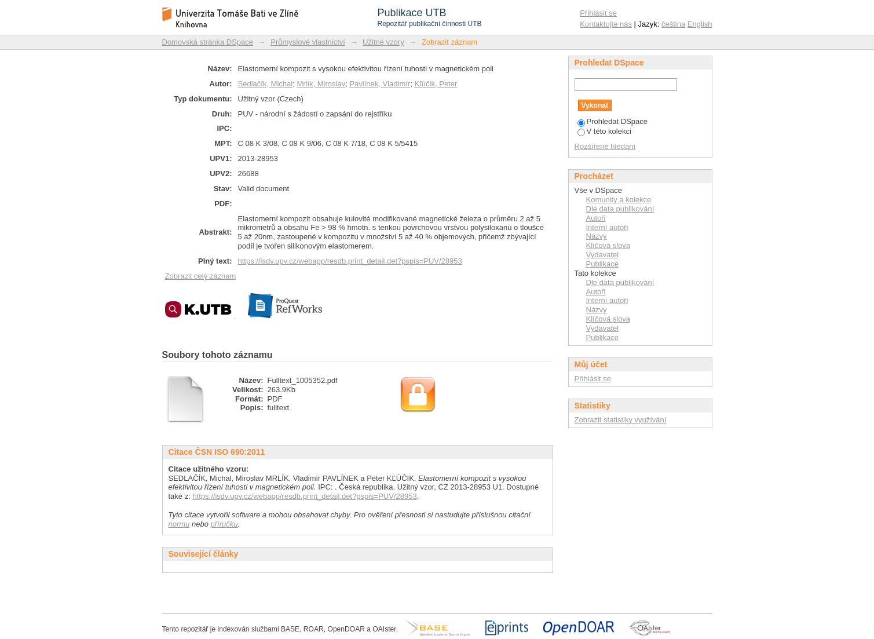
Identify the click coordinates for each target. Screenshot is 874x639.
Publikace (602, 264)
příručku (224, 524)
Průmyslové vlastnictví (307, 42)
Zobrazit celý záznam (200, 276)
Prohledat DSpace (612, 121)
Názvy (596, 236)
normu (179, 524)
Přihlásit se (598, 13)
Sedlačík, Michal (265, 83)
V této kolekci (604, 131)
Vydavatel (602, 254)
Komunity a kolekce (619, 199)
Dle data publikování (620, 209)
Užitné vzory (383, 42)
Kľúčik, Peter (435, 83)
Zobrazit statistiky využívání (621, 419)
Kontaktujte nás (606, 24)
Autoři (596, 218)
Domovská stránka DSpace (208, 42)
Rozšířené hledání (605, 146)
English (700, 24)
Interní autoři (607, 227)
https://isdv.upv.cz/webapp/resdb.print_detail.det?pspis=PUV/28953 (350, 261)
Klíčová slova (608, 245)
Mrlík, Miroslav (321, 83)
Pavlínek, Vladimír (379, 83)
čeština (673, 24)
